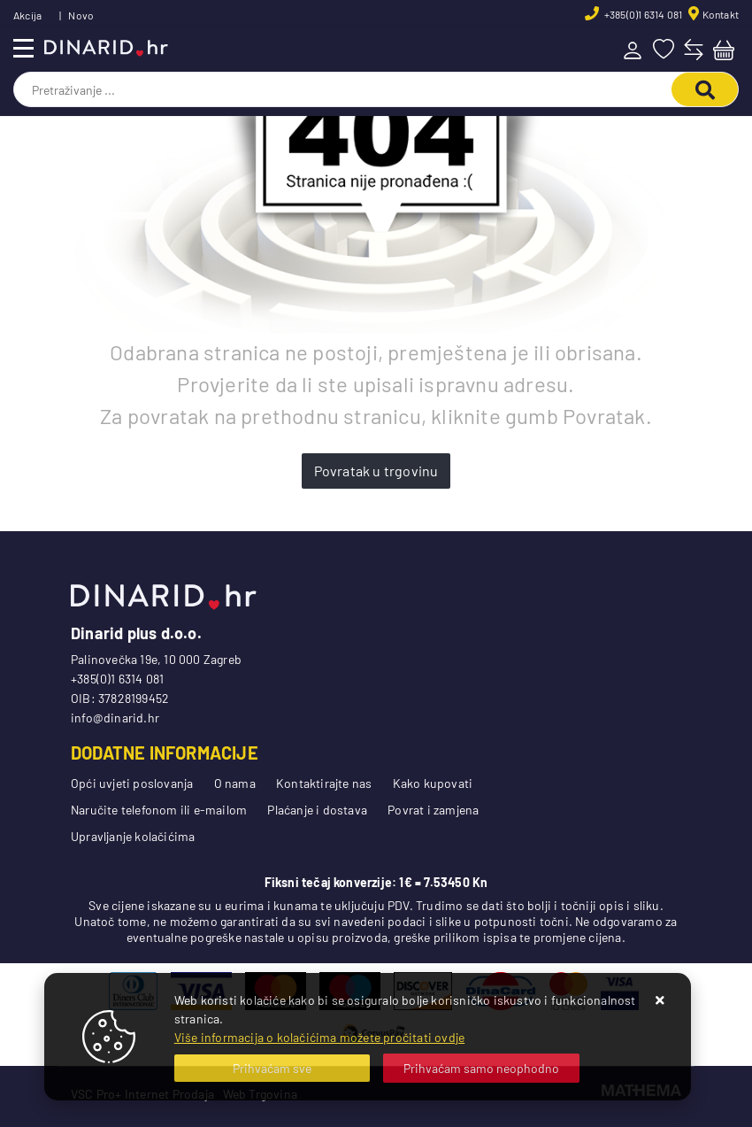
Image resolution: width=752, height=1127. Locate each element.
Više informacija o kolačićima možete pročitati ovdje (319, 1037)
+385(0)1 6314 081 (642, 14)
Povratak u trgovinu (376, 470)
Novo (81, 15)
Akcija (27, 15)
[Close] (272, 1068)
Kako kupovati (433, 783)
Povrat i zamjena (433, 809)
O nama (235, 783)
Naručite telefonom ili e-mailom (159, 809)
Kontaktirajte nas (324, 783)
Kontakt (720, 14)
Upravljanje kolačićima (133, 836)
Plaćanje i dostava (317, 809)
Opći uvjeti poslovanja (132, 783)
